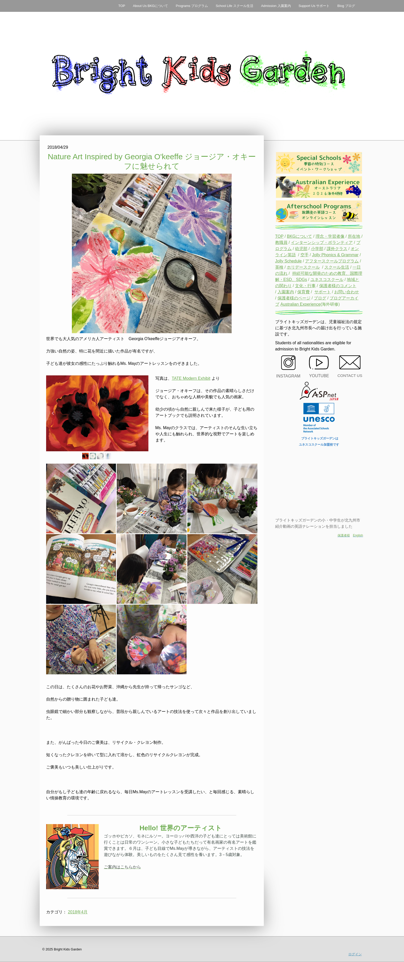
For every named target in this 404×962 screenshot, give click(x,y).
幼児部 (301, 248)
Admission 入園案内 (276, 6)
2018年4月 (78, 912)
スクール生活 (336, 267)
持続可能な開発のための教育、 (321, 273)
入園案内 (285, 292)
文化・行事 (305, 286)
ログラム (283, 248)
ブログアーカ (342, 298)
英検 (279, 267)
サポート (322, 292)
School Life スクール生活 (234, 6)
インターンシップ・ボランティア (322, 242)
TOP (121, 6)
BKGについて (299, 236)
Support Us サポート (314, 6)
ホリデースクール (303, 267)
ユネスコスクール (326, 279)
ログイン (355, 954)
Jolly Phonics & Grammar (335, 255)
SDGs (301, 279)
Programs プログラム (192, 6)
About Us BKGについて (150, 6)
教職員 (281, 242)
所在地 (354, 236)
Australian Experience (300, 304)
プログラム (348, 261)
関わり (285, 286)
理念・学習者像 (330, 236)
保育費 (303, 292)
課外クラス (337, 248)
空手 (304, 255)
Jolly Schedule (288, 261)
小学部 (317, 248)
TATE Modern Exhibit (191, 378)
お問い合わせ (346, 292)
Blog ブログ (346, 6)
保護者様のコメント (337, 286)
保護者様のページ (293, 298)
